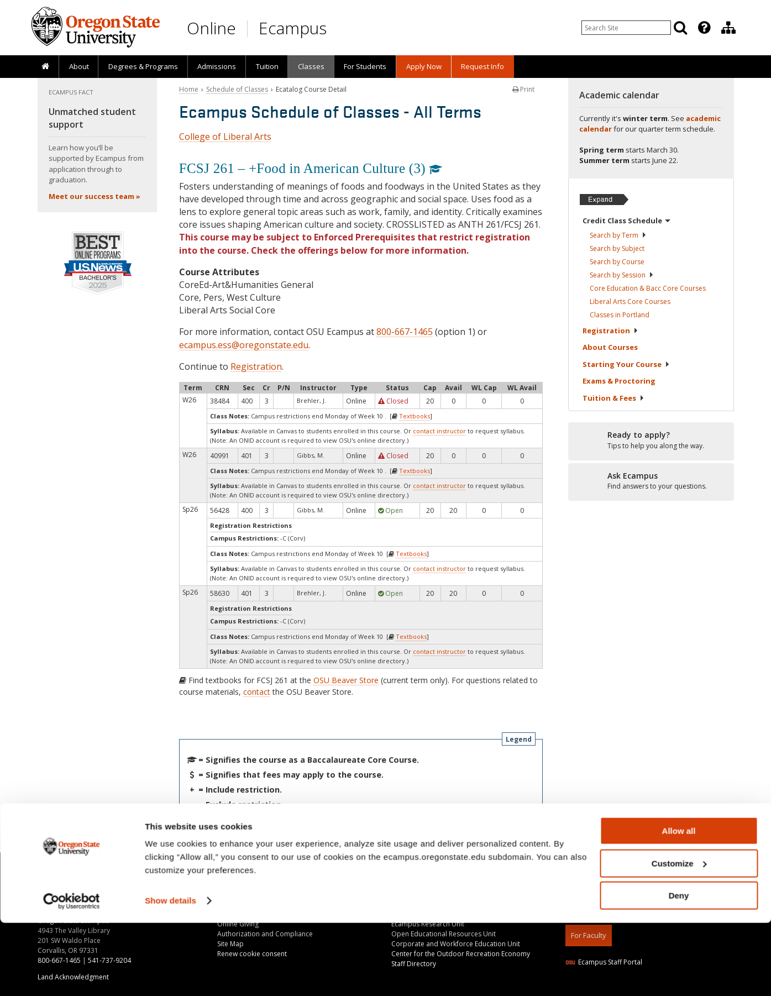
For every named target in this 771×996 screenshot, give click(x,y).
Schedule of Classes (237, 89)
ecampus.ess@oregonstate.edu (243, 345)
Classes (311, 66)
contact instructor (439, 431)
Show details (170, 973)
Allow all (679, 904)
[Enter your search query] (626, 27)
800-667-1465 (404, 332)
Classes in (619, 314)
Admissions (216, 66)
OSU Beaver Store (346, 680)
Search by (618, 235)
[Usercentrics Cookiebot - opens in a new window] (71, 974)
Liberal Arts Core (630, 301)
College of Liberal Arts (225, 136)
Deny (679, 968)
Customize (679, 936)
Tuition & (613, 398)
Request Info (482, 66)
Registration (256, 366)
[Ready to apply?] (651, 440)
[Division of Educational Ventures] (728, 27)
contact (256, 691)
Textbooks (414, 416)
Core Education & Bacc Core (648, 288)
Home (188, 89)
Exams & (619, 381)
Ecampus (293, 28)
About (79, 66)
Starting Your (626, 364)
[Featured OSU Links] (704, 27)
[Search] (680, 27)
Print (523, 89)
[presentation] (703, 27)
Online (211, 28)
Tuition (267, 66)
